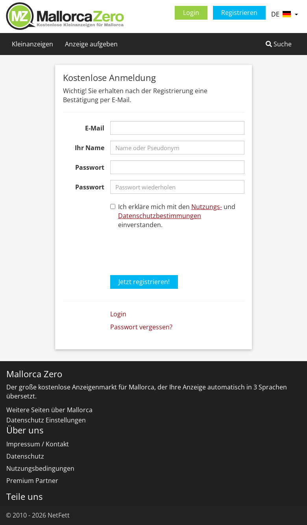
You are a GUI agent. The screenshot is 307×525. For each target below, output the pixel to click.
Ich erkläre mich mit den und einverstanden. (172, 215)
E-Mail (94, 128)
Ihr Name (89, 147)
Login (191, 12)
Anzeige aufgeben (91, 44)
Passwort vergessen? (141, 327)
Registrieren (239, 12)
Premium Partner (32, 480)
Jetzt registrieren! (144, 281)
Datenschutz (25, 456)
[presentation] (170, 250)
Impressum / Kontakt (37, 444)
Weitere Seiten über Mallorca (49, 410)
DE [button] (284, 14)
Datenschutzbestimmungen (159, 215)
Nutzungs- (206, 206)
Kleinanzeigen (32, 44)
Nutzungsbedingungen (40, 468)
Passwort (89, 167)
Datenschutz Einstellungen (46, 420)
